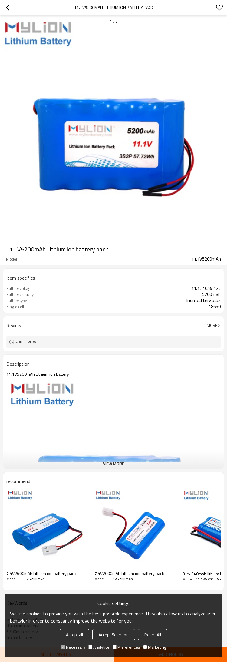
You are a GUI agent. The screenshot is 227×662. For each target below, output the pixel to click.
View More (113, 464)
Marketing (154, 647)
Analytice (99, 647)
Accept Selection (114, 634)
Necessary (73, 647)
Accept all (74, 634)
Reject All (152, 634)
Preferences (126, 647)
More (212, 325)
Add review (25, 342)
